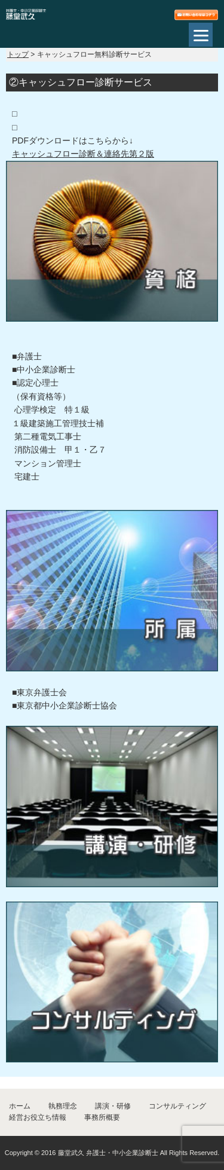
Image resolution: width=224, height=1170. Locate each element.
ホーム (19, 1106)
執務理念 (62, 1106)
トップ (18, 54)
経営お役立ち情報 (37, 1117)
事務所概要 (102, 1117)
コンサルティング (177, 1106)
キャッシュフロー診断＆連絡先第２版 (83, 153)
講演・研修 (113, 1106)
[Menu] (201, 35)
